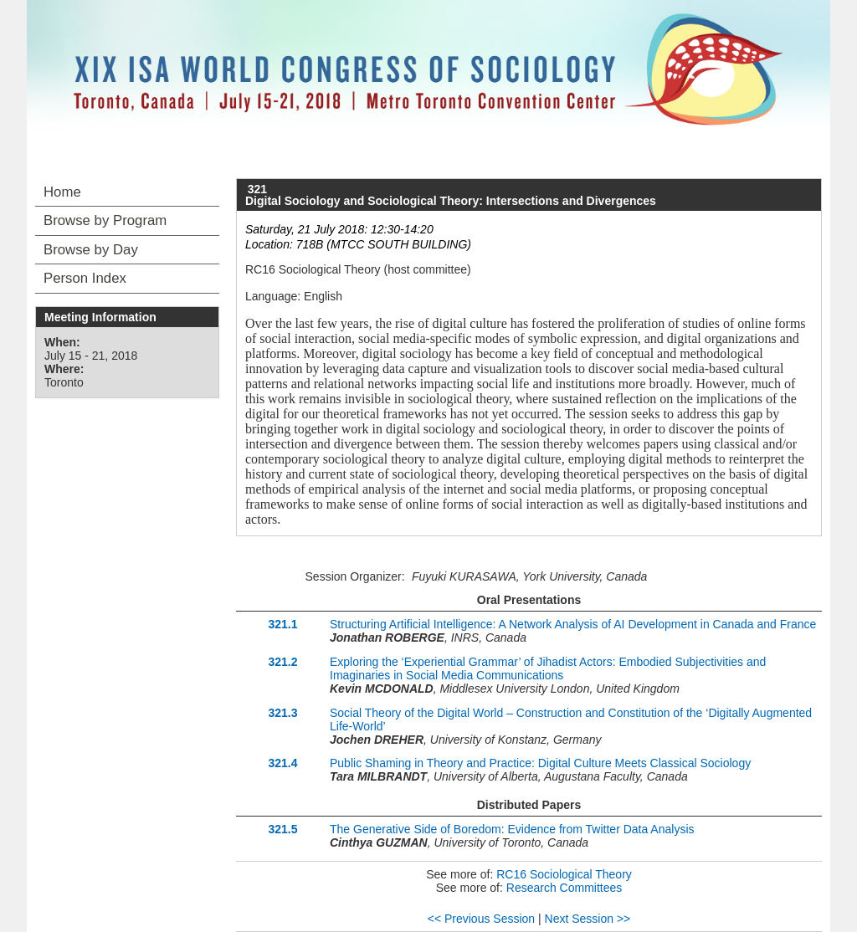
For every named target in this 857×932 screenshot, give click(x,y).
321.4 (282, 763)
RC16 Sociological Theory (564, 874)
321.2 (282, 661)
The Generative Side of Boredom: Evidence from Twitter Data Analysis (512, 829)
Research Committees (564, 887)
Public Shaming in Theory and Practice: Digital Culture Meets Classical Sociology (540, 763)
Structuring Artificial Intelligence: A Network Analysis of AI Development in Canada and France (573, 624)
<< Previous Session (481, 918)
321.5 (282, 829)
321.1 (282, 624)
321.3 (282, 712)
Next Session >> (588, 918)
